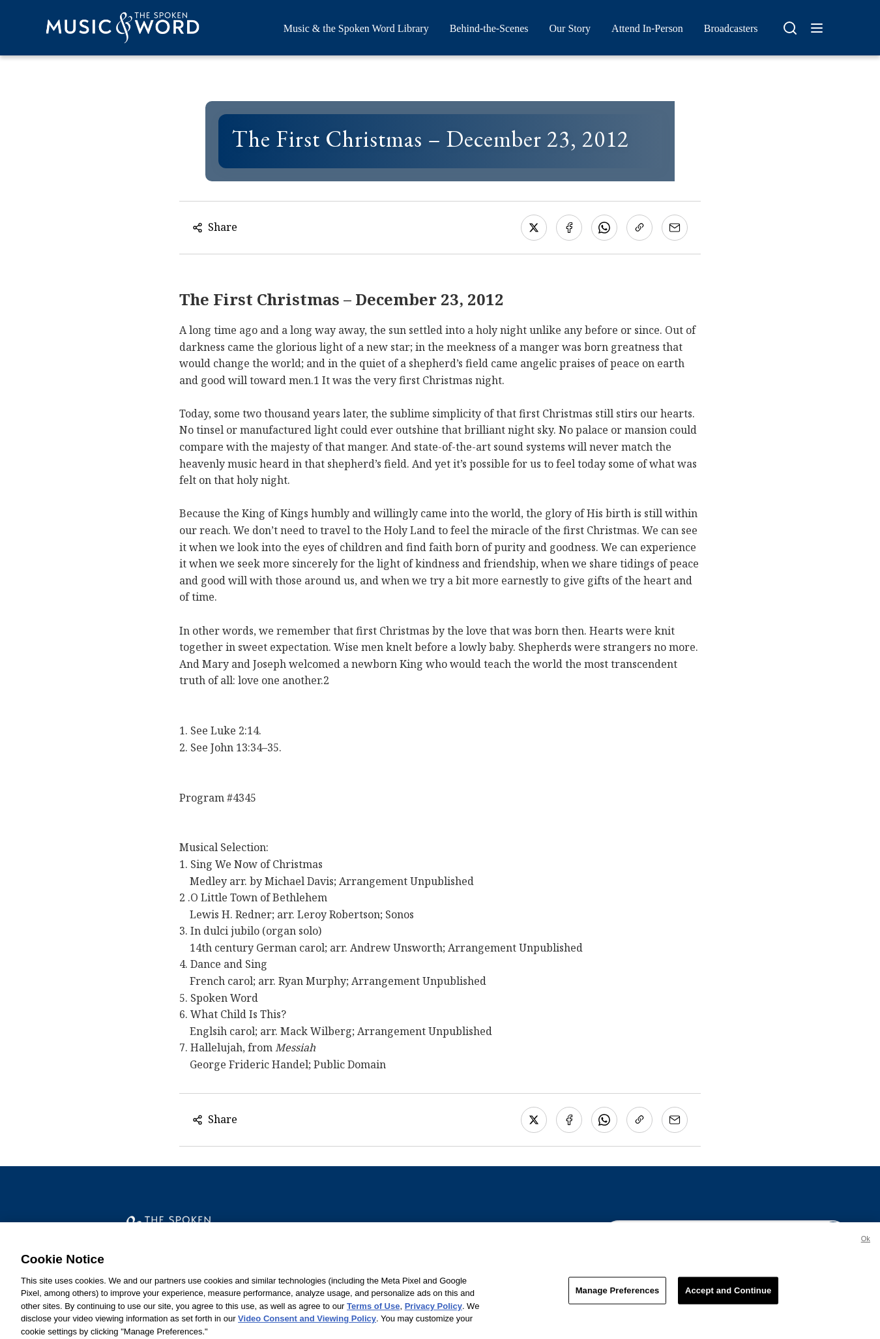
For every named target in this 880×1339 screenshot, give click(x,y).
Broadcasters (731, 28)
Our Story (570, 28)
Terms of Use (373, 1311)
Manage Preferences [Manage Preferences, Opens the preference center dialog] (618, 1296)
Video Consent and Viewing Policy (307, 1324)
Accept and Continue (728, 1296)
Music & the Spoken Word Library (356, 28)
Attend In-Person (647, 28)
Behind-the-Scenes (489, 28)
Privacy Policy (433, 1311)
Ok (865, 1244)
